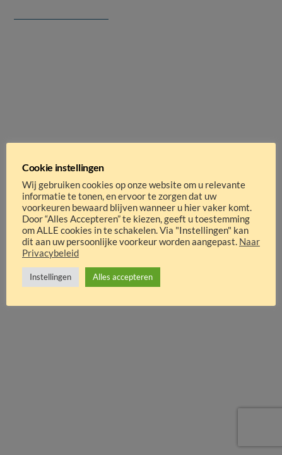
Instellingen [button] (50, 277)
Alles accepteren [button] (123, 277)
